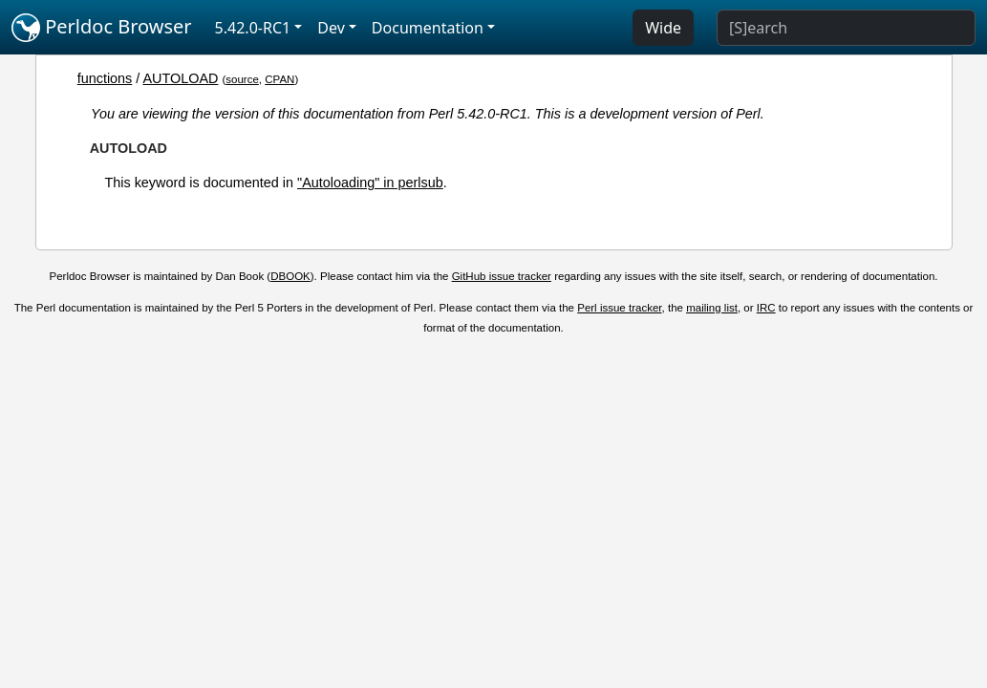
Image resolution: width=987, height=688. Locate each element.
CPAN (279, 79)
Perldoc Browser (101, 27)
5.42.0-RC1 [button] (253, 27)
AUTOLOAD (181, 78)
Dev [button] (331, 27)
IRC (766, 307)
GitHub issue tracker (501, 276)
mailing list (712, 307)
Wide (663, 27)
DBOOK (290, 276)
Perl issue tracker (619, 307)
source (242, 79)
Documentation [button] (427, 27)
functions (105, 78)
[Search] (846, 28)
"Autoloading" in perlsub (370, 182)
